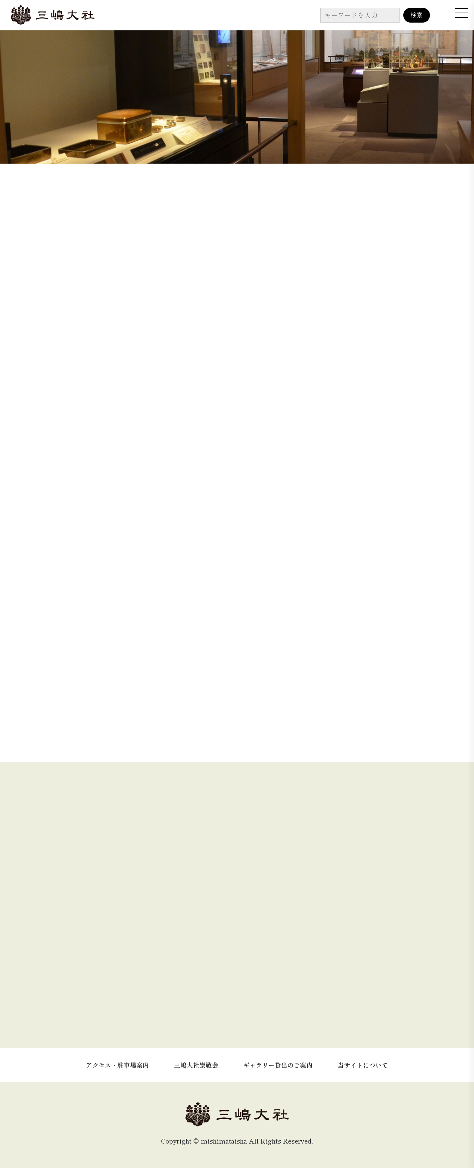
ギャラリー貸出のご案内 (278, 1065)
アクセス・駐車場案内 (117, 1065)
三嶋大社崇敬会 (196, 1065)
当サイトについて (363, 1065)
